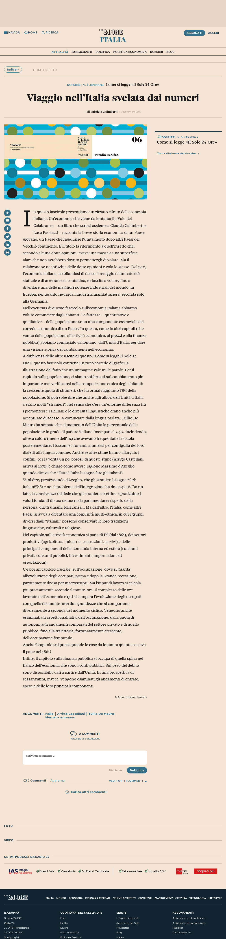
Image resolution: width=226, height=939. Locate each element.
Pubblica (137, 770)
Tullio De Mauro (101, 713)
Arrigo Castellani (71, 713)
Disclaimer (116, 770)
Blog (170, 52)
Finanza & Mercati (97, 898)
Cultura (181, 898)
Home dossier (45, 70)
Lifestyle (215, 898)
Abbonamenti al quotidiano (189, 918)
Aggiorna (57, 780)
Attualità (60, 52)
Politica (103, 52)
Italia (113, 39)
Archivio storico (182, 932)
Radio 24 (9, 923)
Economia (76, 898)
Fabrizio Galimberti (104, 112)
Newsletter (122, 927)
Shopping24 (11, 937)
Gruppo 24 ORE (13, 918)
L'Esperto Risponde (127, 918)
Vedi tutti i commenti (128, 781)
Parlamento (82, 52)
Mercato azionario (60, 717)
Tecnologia (197, 898)
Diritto (63, 923)
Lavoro (64, 927)
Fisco (63, 918)
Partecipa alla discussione (85, 738)
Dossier (156, 52)
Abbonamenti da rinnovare (189, 923)
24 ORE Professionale (16, 927)
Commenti (145, 898)
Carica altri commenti (85, 792)
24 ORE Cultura (13, 932)
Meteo (120, 937)
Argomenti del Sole (127, 923)
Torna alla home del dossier (178, 153)
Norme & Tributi (124, 898)
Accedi (213, 33)
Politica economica (130, 52)
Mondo (61, 898)
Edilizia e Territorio (71, 937)
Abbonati (194, 33)
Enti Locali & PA (69, 932)
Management (164, 898)
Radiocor (178, 927)
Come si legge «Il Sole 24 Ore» (187, 142)
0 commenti (85, 733)
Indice (13, 69)
